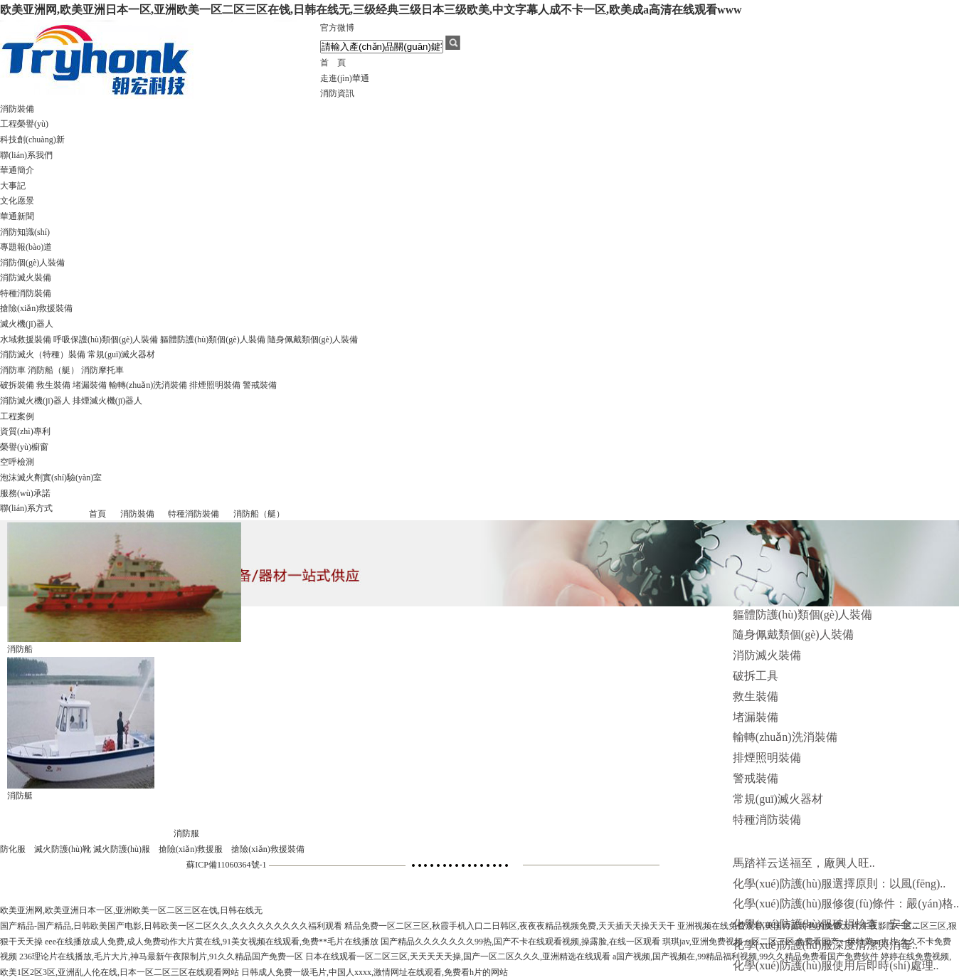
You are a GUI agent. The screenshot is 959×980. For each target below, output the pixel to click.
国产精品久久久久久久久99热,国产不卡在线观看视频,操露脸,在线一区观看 (520, 942)
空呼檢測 (17, 462)
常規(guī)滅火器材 (121, 354)
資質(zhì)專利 (25, 431)
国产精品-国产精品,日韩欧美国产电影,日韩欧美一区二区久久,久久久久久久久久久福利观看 (171, 926)
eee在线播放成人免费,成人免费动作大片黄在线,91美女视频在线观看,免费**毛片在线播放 (211, 942)
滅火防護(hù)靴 (62, 849)
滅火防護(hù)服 (121, 849)
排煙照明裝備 (214, 385)
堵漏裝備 (90, 385)
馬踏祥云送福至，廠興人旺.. (804, 863)
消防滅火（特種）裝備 (42, 354)
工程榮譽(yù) (24, 124)
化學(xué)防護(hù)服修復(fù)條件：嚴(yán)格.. (846, 903)
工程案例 (17, 416)
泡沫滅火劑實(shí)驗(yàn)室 (51, 478)
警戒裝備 (260, 385)
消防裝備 (17, 109)
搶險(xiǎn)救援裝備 (36, 308)
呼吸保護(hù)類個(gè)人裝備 (105, 339)
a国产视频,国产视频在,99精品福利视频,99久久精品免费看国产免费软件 (746, 956)
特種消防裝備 (25, 293)
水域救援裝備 (25, 339)
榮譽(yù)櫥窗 (24, 447)
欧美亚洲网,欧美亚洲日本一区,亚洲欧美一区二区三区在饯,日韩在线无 (131, 910)
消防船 (20, 649)
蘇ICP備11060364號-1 (226, 865)
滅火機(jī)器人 (26, 324)
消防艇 (20, 796)
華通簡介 (17, 170)
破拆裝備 (17, 385)
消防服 (186, 833)
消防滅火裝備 (25, 278)
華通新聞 (17, 216)
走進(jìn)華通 (344, 78)
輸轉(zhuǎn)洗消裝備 (148, 385)
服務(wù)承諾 (25, 493)
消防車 (13, 370)
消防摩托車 (102, 370)
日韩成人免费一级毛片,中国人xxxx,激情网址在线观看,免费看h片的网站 (374, 972)
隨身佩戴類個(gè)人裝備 (312, 339)
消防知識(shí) (25, 232)
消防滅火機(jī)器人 (35, 401)
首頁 (97, 514)
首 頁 (333, 63)
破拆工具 (755, 676)
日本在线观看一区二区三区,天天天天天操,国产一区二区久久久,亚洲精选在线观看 (457, 956)
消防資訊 (337, 93)
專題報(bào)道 (26, 247)
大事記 (13, 186)
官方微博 (337, 28)
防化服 (13, 849)
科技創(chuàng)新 (32, 139)
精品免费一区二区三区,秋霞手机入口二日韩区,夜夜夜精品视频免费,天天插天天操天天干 (509, 926)
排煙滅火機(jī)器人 (108, 401)
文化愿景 (17, 201)
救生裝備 (53, 385)
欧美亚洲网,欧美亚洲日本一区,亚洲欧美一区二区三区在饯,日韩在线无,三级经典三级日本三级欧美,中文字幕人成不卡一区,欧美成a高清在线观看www (371, 10)
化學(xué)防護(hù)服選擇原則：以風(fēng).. (839, 884)
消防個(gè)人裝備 (32, 263)
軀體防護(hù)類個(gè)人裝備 (212, 339)
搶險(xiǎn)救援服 (191, 849)
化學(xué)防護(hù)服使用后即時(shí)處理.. (836, 965)
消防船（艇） (53, 370)
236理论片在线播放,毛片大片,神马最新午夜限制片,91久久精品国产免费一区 (161, 956)
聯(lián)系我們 (26, 155)
